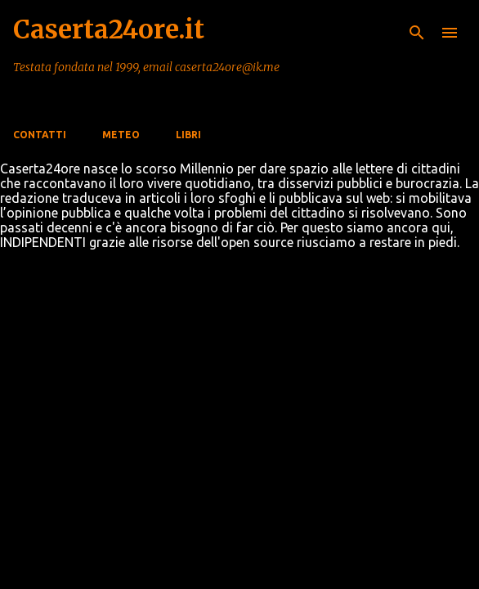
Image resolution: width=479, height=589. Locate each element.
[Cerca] (417, 32)
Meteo (121, 134)
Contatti (39, 134)
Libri (188, 134)
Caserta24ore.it (108, 29)
